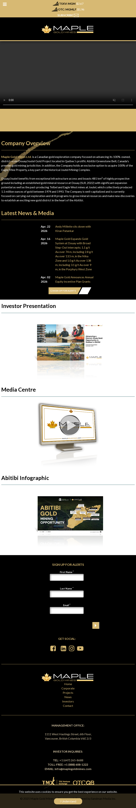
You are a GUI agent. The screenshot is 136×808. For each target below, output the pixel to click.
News (68, 697)
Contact (68, 705)
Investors (68, 701)
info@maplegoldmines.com (73, 769)
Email (66, 605)
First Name (66, 572)
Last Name (66, 588)
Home (68, 684)
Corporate (68, 688)
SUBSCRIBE (68, 15)
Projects (68, 692)
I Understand (68, 801)
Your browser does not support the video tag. (68, 75)
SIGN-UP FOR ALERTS (63, 290)
